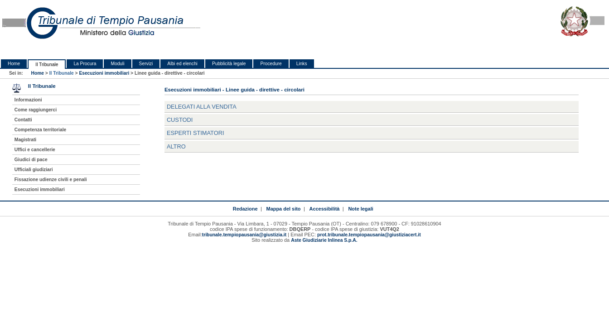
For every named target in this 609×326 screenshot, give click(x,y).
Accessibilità (324, 208)
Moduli (117, 63)
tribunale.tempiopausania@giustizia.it (244, 234)
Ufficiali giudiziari (33, 169)
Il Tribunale (46, 64)
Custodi (180, 119)
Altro (176, 146)
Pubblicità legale (229, 63)
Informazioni (28, 99)
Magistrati (25, 139)
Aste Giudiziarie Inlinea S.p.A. (324, 240)
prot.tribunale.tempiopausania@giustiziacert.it (369, 234)
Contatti (23, 119)
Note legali (360, 208)
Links (301, 63)
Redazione (245, 208)
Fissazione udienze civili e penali (50, 179)
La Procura (84, 63)
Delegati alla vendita (202, 106)
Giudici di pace (31, 159)
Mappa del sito (283, 208)
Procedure (270, 63)
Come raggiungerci (35, 109)
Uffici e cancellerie (34, 149)
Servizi (146, 63)
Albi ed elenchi (182, 63)
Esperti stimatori (195, 132)
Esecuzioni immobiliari (104, 73)
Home (14, 63)
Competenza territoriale (40, 129)
